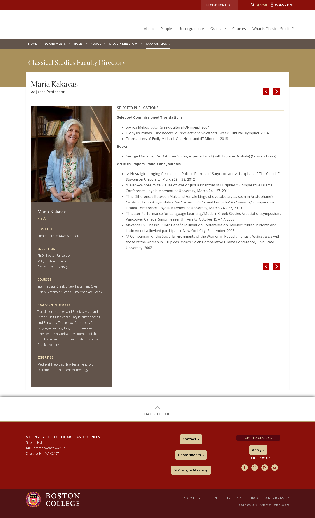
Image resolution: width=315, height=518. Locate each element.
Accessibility (192, 497)
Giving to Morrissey (191, 470)
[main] (157, 235)
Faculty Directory (123, 44)
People (166, 28)
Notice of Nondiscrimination (270, 497)
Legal (213, 497)
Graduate (218, 28)
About (149, 28)
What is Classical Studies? (273, 28)
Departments (55, 44)
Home (32, 44)
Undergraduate (191, 28)
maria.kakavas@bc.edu (63, 236)
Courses (239, 28)
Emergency (234, 497)
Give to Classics (258, 438)
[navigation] (216, 21)
